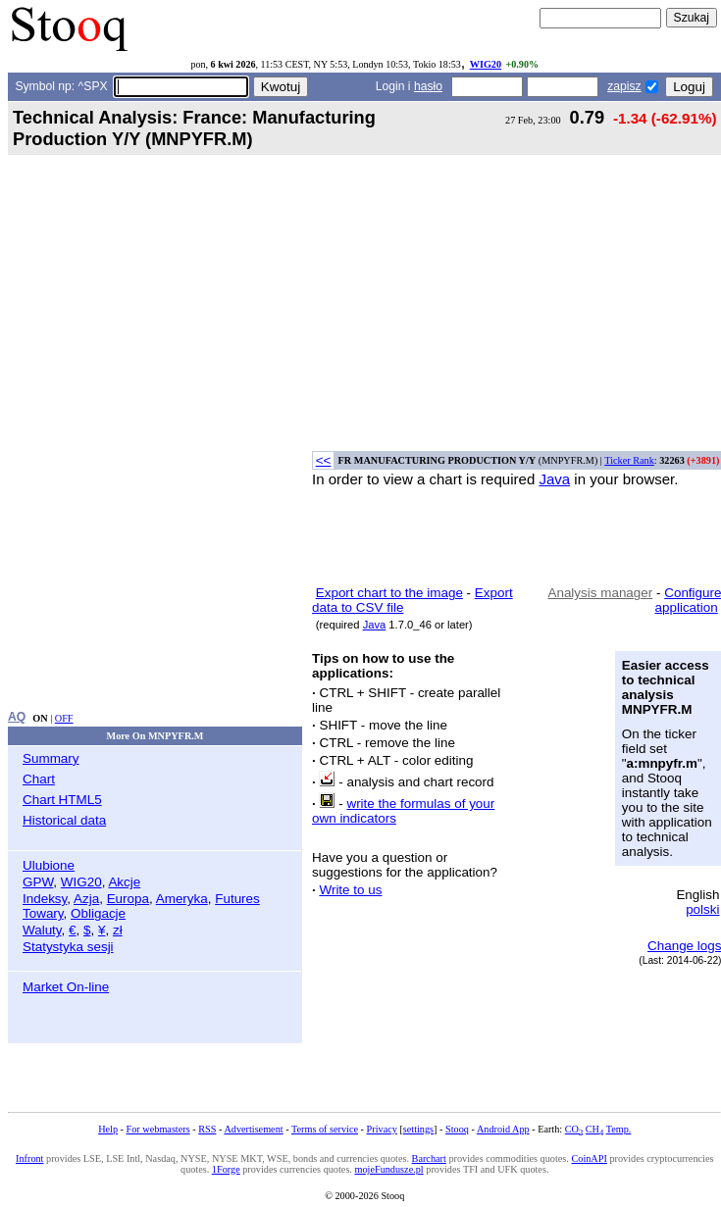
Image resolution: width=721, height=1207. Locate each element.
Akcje (124, 882)
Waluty (42, 930)
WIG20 (485, 64)
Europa (128, 898)
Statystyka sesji (68, 946)
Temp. (619, 1129)
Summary (51, 758)
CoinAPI (588, 1158)
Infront (29, 1158)
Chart (39, 779)
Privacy (382, 1129)
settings (418, 1129)
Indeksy (45, 898)
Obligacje (98, 913)
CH (594, 1129)
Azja (86, 898)
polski (702, 909)
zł (118, 930)
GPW (38, 882)
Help (108, 1129)
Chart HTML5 (62, 799)
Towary (43, 913)
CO (574, 1129)
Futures (237, 898)
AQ (17, 717)
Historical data (64, 820)
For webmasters (158, 1129)
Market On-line (66, 987)
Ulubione (49, 865)
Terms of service (324, 1129)
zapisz (624, 86)
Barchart (429, 1158)
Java (554, 479)
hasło (428, 86)
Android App (503, 1129)
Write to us (350, 889)
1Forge (226, 1169)
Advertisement (253, 1129)
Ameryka (182, 898)
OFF (64, 718)
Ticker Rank (629, 460)
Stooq (457, 1129)
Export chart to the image (389, 592)
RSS (207, 1129)
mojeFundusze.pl (388, 1169)
